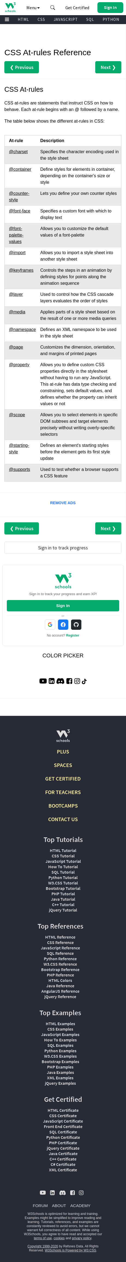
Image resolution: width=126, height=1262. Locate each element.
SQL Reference (60, 953)
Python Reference (60, 958)
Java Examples (60, 1072)
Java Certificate (63, 1153)
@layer (16, 294)
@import (17, 252)
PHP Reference (60, 975)
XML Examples (60, 1077)
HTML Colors (60, 980)
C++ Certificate (63, 1159)
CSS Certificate (63, 1115)
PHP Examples (60, 1067)
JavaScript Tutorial (63, 861)
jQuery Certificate (63, 1148)
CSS (41, 19)
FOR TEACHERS (63, 792)
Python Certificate (63, 1137)
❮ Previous (21, 67)
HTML (23, 19)
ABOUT (59, 1205)
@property (19, 364)
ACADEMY (80, 1205)
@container (20, 169)
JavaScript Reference (60, 947)
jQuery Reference (60, 996)
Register (72, 635)
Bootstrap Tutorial (63, 888)
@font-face (19, 211)
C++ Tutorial (63, 904)
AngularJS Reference (60, 991)
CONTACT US (63, 819)
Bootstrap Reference (60, 969)
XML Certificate (63, 1169)
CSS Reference (60, 942)
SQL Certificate (63, 1132)
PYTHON (111, 19)
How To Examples (60, 1040)
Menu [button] (33, 7)
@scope (17, 414)
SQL (90, 19)
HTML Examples (60, 1023)
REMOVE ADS (63, 503)
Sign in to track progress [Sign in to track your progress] (63, 548)
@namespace (22, 329)
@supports (19, 469)
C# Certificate (63, 1164)
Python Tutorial (63, 877)
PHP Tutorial (63, 893)
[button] (53, 7)
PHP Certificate (63, 1142)
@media (17, 312)
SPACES (63, 765)
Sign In (63, 605)
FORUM (40, 1205)
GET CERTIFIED (63, 778)
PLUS (63, 751)
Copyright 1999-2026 (42, 1246)
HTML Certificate (63, 1110)
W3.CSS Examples (60, 1056)
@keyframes (21, 270)
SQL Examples (60, 1045)
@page (16, 347)
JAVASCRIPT (66, 19)
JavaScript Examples (60, 1034)
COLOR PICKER (63, 655)
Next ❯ (108, 67)
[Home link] (10, 7)
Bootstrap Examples (60, 1061)
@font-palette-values (16, 235)
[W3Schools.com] (63, 738)
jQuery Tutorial (63, 910)
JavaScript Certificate (63, 1121)
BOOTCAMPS (63, 805)
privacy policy (81, 1238)
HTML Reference (60, 937)
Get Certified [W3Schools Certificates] (77, 7)
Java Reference (60, 985)
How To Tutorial (63, 866)
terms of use (43, 1238)
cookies (59, 1238)
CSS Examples (60, 1029)
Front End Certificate (63, 1126)
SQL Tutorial (63, 872)
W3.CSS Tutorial (63, 883)
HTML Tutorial (63, 850)
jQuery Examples (60, 1083)
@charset (18, 151)
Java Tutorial (63, 899)
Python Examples (60, 1050)
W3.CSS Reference (60, 964)
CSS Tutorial (63, 855)
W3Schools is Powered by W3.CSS (70, 1250)
